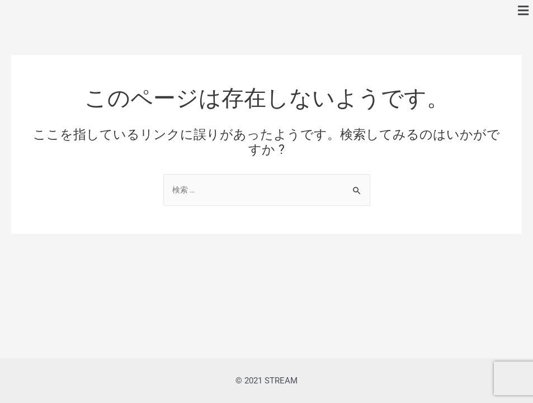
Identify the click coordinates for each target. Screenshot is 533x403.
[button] (523, 10)
